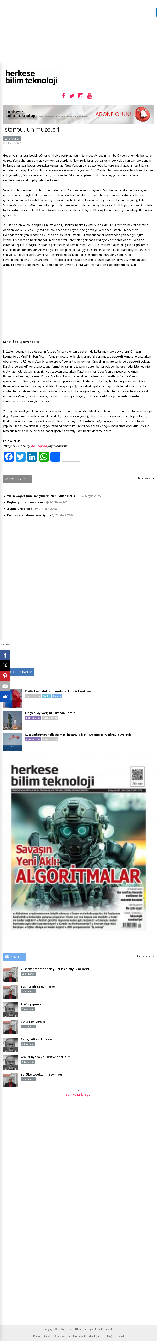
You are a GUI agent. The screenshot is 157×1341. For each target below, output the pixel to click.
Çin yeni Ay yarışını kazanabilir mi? (50, 713)
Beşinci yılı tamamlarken (25, 502)
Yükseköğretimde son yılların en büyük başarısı (41, 496)
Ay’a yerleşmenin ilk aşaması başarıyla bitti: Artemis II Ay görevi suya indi (78, 734)
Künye (36, 1336)
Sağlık (46, 696)
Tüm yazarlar (145, 956)
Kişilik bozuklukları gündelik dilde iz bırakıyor (58, 691)
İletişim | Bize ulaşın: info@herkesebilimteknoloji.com (73, 1336)
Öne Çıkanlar (33, 696)
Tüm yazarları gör (78, 1094)
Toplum (57, 696)
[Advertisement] (78, 31)
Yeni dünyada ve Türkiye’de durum (46, 1057)
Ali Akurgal (27, 1009)
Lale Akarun (12, 138)
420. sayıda (39, 446)
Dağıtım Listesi (115, 1336)
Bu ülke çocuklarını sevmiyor (28, 515)
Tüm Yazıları (146, 478)
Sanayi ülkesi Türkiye (36, 1039)
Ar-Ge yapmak (31, 1004)
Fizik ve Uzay (33, 717)
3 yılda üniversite (19, 509)
